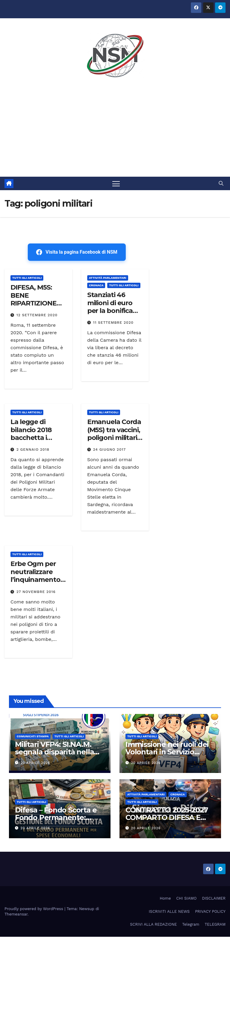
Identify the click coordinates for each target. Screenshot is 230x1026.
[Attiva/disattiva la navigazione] (116, 183)
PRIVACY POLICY (210, 911)
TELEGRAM (215, 924)
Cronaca (96, 285)
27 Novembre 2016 (36, 592)
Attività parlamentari (107, 277)
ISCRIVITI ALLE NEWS (169, 911)
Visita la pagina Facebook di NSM (76, 252)
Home (165, 898)
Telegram (190, 924)
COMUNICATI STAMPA (33, 736)
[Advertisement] (115, 132)
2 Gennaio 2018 (32, 449)
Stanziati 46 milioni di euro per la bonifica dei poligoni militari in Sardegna (110, 314)
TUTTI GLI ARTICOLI (27, 277)
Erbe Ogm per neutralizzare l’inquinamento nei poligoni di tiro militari (35, 580)
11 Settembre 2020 (113, 322)
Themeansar (15, 914)
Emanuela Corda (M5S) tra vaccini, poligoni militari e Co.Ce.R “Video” (114, 434)
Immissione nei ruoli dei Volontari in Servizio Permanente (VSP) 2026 (167, 752)
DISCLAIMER (214, 898)
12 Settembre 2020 (37, 315)
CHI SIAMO (186, 898)
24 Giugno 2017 (109, 449)
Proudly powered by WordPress (34, 909)
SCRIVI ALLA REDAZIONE (153, 924)
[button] (221, 183)
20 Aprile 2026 (35, 763)
